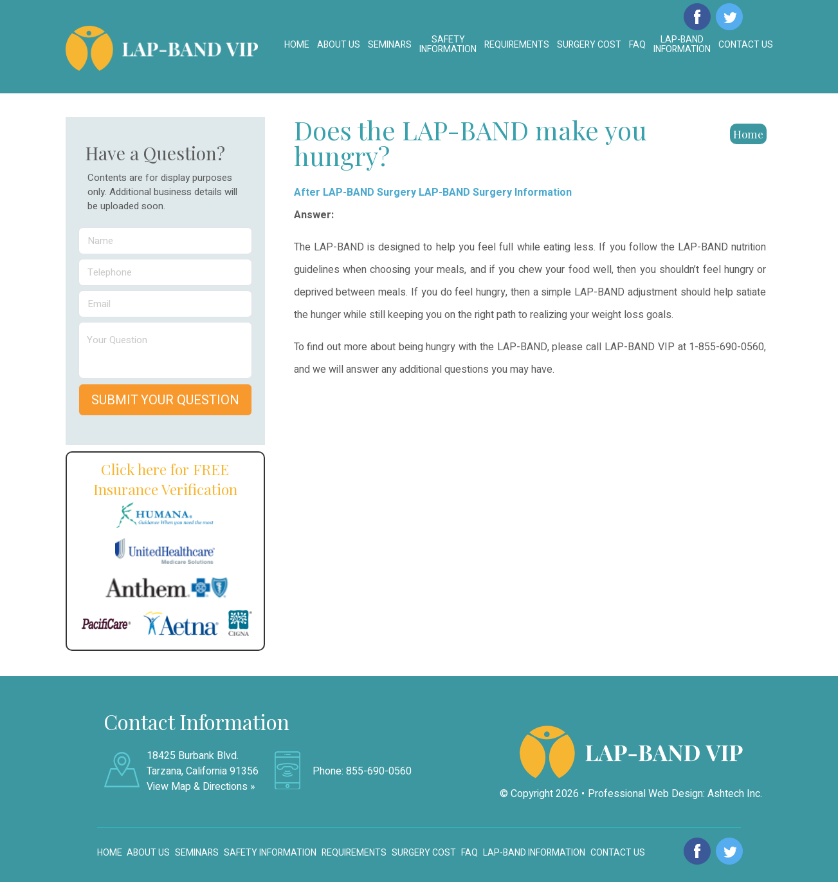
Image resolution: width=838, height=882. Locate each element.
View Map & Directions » (201, 786)
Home (296, 45)
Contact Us (745, 45)
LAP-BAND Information (534, 852)
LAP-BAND (682, 44)
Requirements (516, 45)
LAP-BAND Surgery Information (495, 192)
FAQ (637, 45)
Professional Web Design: (646, 794)
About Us (338, 45)
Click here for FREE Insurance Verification (165, 479)
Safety (448, 44)
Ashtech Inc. (734, 794)
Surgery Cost (589, 45)
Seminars (390, 45)
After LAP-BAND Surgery (355, 192)
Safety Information (270, 852)
